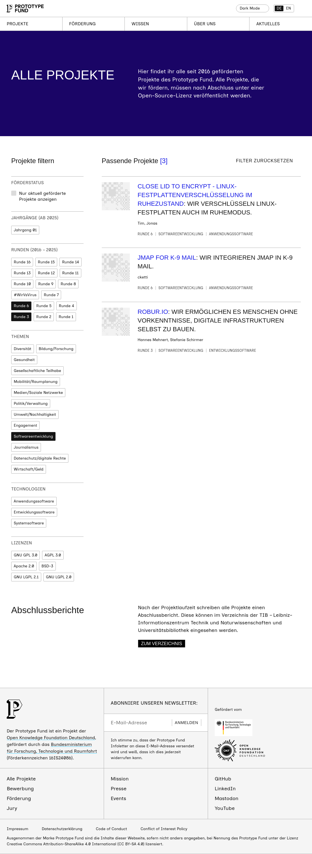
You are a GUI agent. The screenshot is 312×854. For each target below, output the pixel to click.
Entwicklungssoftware (34, 512)
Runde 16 (22, 262)
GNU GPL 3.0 (25, 555)
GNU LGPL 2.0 (58, 577)
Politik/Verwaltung (31, 403)
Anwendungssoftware (34, 501)
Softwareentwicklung (33, 436)
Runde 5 (44, 305)
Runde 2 (43, 316)
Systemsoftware (29, 523)
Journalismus (26, 447)
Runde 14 (70, 262)
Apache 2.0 (24, 566)
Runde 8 (68, 284)
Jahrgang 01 (25, 230)
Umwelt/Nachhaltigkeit (35, 414)
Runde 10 (22, 284)
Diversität (22, 348)
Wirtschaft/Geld (28, 469)
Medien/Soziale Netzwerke (38, 392)
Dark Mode (250, 8)
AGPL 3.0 (53, 555)
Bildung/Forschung (56, 348)
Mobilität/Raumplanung (35, 381)
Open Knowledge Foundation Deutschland (51, 737)
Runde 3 (21, 316)
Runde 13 (22, 273)
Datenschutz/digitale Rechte (40, 458)
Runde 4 (66, 305)
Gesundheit (24, 359)
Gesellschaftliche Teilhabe (37, 370)
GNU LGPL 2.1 (26, 577)
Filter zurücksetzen (264, 160)
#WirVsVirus (25, 295)
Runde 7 (51, 295)
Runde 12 (46, 273)
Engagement (25, 425)
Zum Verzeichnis (161, 643)
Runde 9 (45, 284)
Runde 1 (66, 316)
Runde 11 (70, 273)
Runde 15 (46, 262)
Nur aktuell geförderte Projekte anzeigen (42, 196)
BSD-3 (47, 566)
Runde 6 (21, 305)
